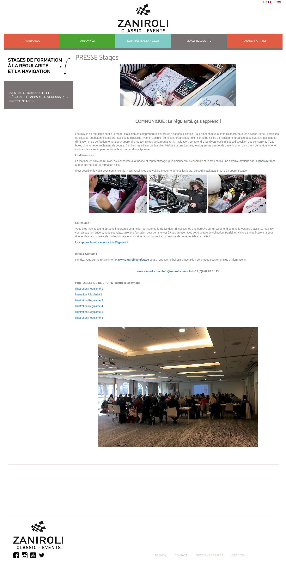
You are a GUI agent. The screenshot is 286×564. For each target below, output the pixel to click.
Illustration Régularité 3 (89, 300)
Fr (265, 1)
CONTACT (181, 555)
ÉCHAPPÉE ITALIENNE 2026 (143, 41)
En (275, 1)
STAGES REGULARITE (198, 41)
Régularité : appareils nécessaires (38, 96)
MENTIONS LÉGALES (209, 555)
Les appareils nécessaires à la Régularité (101, 242)
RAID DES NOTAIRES (254, 41)
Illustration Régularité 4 (89, 306)
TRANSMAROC (31, 41)
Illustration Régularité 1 (89, 288)
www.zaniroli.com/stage (133, 259)
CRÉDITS (238, 555)
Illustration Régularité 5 (89, 311)
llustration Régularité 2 (89, 294)
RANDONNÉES (87, 41)
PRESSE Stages (21, 101)
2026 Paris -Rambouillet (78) (31, 92)
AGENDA (160, 555)
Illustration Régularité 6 (89, 317)
